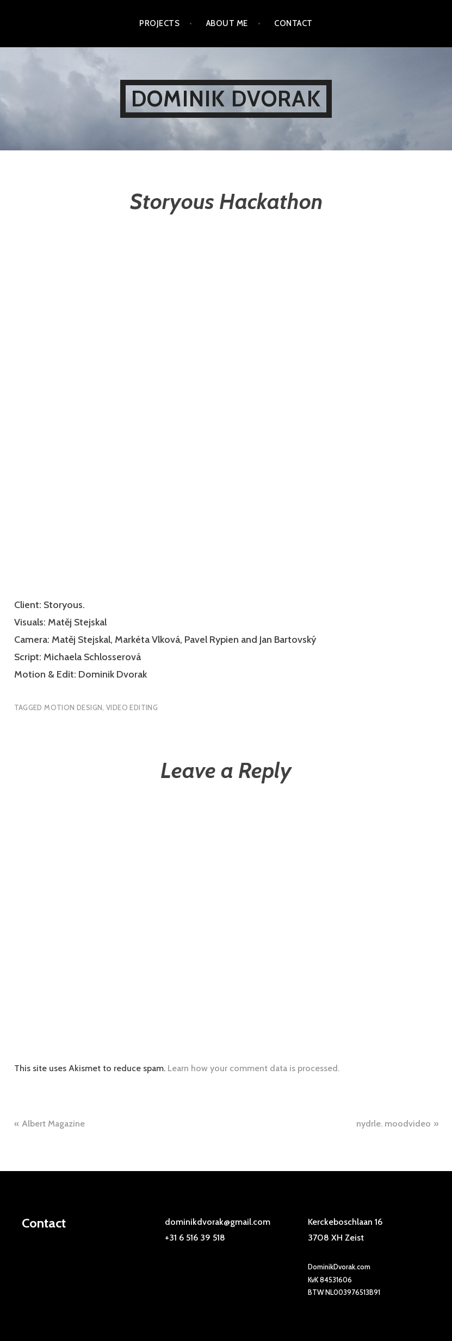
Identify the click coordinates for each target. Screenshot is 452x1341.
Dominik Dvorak (226, 98)
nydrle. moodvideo (393, 1123)
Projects (159, 23)
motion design (73, 707)
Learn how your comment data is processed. (253, 1068)
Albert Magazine (53, 1123)
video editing (132, 707)
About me (227, 23)
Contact (293, 23)
